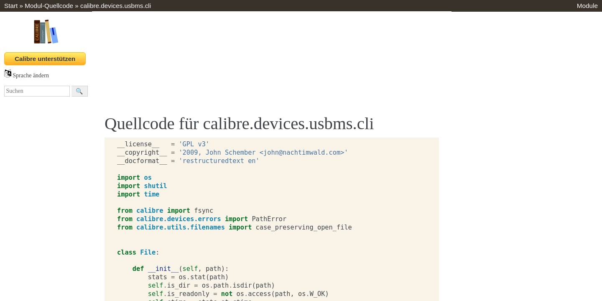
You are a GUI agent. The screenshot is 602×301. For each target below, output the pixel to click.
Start (11, 5)
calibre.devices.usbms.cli (115, 5)
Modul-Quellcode (49, 5)
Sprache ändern (26, 75)
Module (587, 5)
